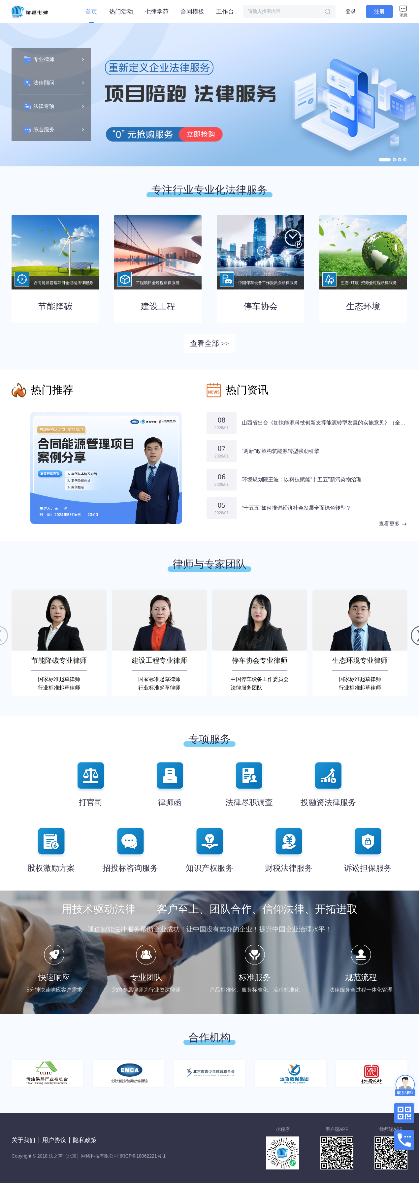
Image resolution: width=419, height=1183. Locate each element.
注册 (379, 11)
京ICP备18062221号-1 (142, 1156)
